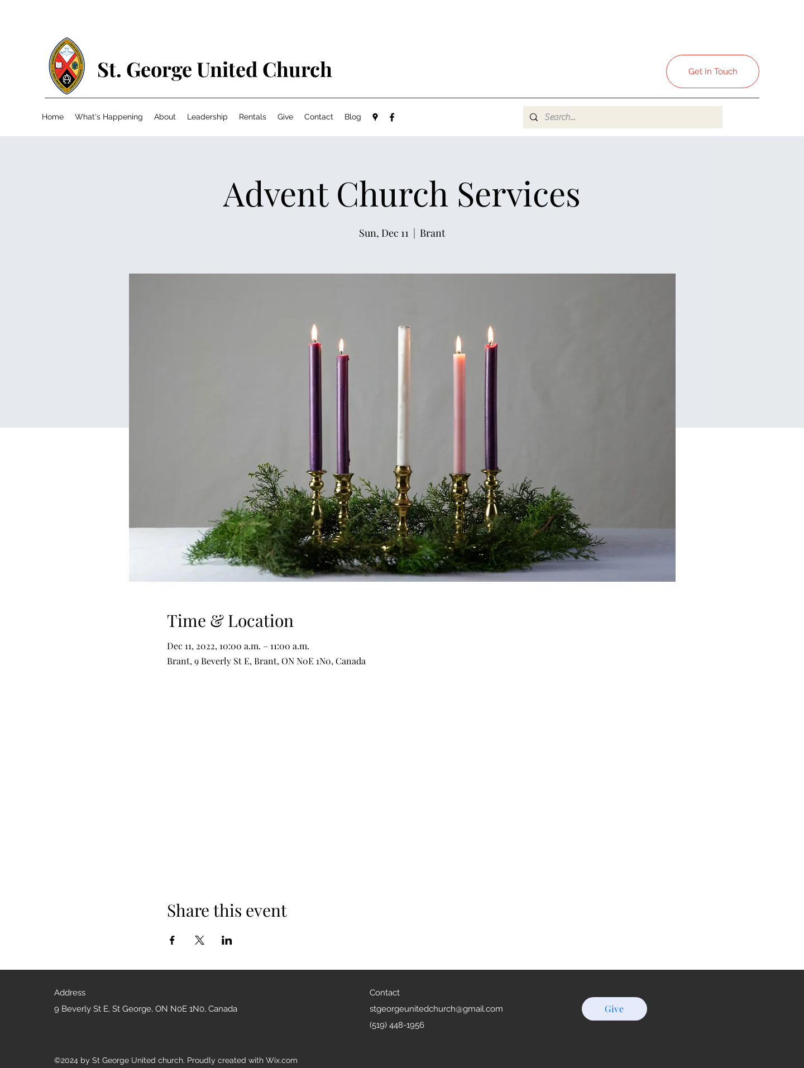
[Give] (614, 1009)
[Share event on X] (199, 940)
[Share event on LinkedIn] (227, 940)
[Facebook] (392, 117)
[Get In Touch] (712, 71)
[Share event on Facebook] (172, 940)
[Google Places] (375, 117)
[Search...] (621, 117)
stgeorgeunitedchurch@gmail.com (436, 1009)
